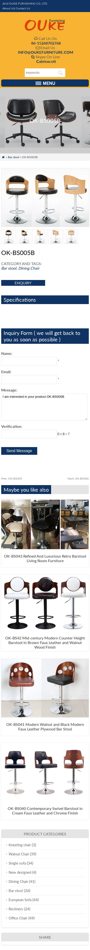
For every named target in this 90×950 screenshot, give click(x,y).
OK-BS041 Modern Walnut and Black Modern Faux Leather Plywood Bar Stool (45, 726)
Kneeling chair (20, 845)
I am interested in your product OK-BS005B (44, 406)
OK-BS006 (78, 478)
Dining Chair (28, 268)
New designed (20, 872)
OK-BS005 (11, 478)
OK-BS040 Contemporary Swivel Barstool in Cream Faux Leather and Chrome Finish (45, 810)
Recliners (16, 909)
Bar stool (13, 157)
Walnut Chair (19, 854)
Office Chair (18, 918)
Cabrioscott (46, 61)
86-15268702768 (46, 43)
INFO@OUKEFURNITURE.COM (45, 52)
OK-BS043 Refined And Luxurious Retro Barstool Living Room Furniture (45, 558)
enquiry (23, 282)
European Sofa (20, 900)
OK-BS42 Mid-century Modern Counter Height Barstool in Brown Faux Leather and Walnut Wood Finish (45, 642)
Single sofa (17, 863)
